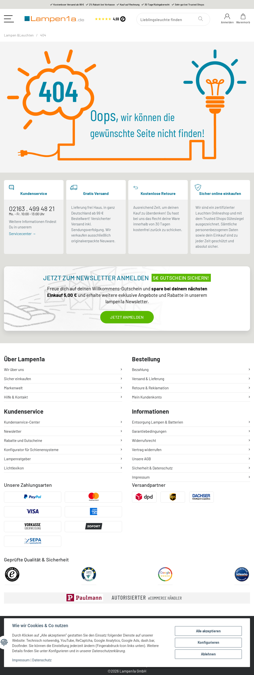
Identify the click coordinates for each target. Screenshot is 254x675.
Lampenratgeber (17, 459)
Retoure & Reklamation (150, 388)
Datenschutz (42, 660)
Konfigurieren (208, 642)
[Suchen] (173, 19)
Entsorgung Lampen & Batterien (157, 422)
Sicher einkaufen (17, 378)
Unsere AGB (141, 459)
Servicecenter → (22, 233)
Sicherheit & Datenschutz (152, 468)
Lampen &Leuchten (19, 35)
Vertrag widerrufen (146, 449)
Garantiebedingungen (149, 431)
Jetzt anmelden (127, 317)
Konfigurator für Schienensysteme (31, 449)
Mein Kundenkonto (147, 397)
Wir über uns (14, 369)
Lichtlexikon (14, 468)
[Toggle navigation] (9, 19)
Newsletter (12, 431)
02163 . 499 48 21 (32, 208)
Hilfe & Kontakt (16, 397)
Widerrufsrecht (144, 440)
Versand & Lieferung (148, 378)
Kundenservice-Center (22, 422)
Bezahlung (140, 369)
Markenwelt (13, 388)
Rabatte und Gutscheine (23, 440)
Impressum (21, 660)
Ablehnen (208, 654)
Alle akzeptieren (208, 631)
